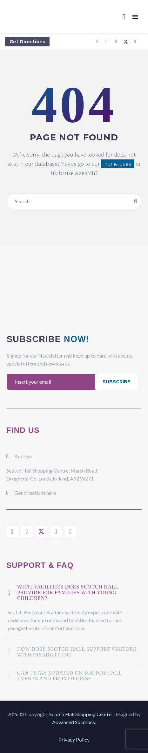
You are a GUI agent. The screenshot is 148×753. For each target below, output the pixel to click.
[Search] (74, 201)
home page (117, 163)
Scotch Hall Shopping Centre (80, 714)
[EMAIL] (52, 382)
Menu (135, 17)
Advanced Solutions (73, 722)
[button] (124, 17)
